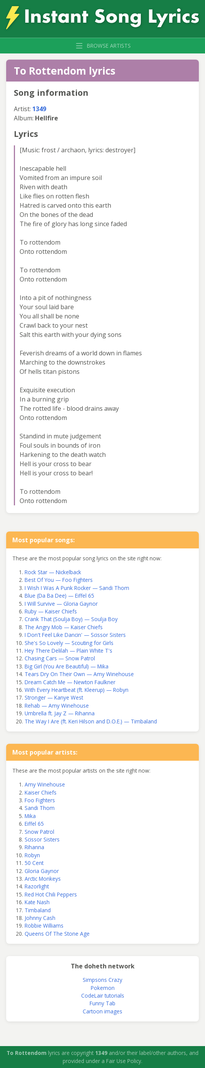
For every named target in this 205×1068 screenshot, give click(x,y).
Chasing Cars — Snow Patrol (60, 658)
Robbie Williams (44, 925)
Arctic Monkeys (43, 878)
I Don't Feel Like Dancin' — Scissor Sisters (75, 634)
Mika (30, 816)
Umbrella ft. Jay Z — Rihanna (60, 713)
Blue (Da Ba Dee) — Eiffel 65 (59, 595)
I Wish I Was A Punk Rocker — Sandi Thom (77, 587)
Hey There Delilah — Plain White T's (68, 650)
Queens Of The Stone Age (57, 933)
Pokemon (103, 987)
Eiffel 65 (34, 823)
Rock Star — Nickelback (53, 572)
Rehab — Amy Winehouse (57, 705)
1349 (39, 109)
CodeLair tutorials (102, 995)
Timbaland (38, 910)
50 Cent (34, 862)
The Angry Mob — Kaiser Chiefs (64, 627)
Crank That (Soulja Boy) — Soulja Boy (71, 619)
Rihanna (34, 847)
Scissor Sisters (42, 839)
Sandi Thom (40, 807)
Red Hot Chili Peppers (51, 894)
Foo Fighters (40, 800)
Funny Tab (102, 1003)
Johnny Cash (40, 917)
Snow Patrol (39, 831)
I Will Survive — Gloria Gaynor (61, 603)
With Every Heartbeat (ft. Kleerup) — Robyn (76, 689)
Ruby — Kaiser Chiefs (51, 611)
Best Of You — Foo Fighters (59, 579)
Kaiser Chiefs (41, 792)
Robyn (32, 855)
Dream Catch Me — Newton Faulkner (70, 682)
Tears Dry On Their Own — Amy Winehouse (79, 674)
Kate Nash (37, 902)
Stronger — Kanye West (54, 697)
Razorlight (37, 886)
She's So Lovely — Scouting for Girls (69, 642)
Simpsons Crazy (102, 979)
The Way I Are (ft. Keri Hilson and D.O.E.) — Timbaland (91, 721)
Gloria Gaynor (42, 871)
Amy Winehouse (45, 784)
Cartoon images (102, 1011)
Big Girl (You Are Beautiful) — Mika (66, 666)
